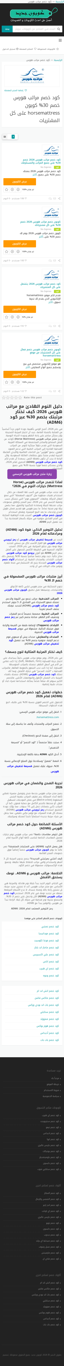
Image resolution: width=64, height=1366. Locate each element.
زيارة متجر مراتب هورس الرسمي (32, 474)
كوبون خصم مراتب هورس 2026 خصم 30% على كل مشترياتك (40, 223)
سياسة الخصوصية (51, 1096)
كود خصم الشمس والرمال (47, 1199)
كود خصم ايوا (53, 1139)
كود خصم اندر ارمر (51, 1205)
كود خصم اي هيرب (49, 968)
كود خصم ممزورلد (49, 1019)
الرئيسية (58, 60)
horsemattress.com (48, 717)
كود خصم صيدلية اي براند (47, 1241)
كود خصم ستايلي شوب (48, 1169)
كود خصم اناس (51, 961)
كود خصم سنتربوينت (49, 1121)
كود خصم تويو (52, 1223)
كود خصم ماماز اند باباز (46, 947)
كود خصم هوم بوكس (48, 1026)
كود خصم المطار (51, 1193)
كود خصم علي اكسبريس (46, 954)
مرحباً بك (55, 1078)
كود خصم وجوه (51, 975)
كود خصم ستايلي (49, 1012)
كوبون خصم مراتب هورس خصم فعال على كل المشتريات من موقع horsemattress (40, 352)
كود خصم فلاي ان (51, 1259)
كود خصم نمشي (50, 926)
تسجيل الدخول (10, 49)
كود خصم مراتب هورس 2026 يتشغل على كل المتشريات (40, 285)
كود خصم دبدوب (51, 1235)
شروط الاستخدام (51, 1090)
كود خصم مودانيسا (49, 933)
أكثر (35, 174)
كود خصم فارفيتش (50, 1253)
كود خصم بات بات (49, 1040)
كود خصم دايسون (51, 1163)
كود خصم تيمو (52, 1127)
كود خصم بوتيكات (51, 1151)
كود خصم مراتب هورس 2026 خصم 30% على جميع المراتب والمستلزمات (41, 161)
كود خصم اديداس (51, 1133)
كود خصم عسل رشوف (49, 1247)
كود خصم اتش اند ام (48, 991)
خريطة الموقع (53, 1084)
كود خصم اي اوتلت (50, 1211)
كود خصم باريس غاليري (48, 1145)
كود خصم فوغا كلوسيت (46, 940)
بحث (7, 29)
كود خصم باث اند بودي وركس (43, 1005)
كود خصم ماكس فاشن (47, 998)
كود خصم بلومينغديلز (49, 1157)
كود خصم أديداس (49, 1033)
